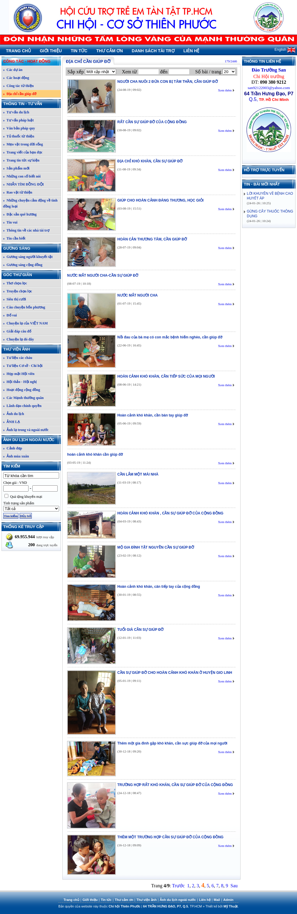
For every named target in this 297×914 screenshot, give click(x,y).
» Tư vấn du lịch (16, 112)
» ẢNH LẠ (11, 422)
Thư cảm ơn (109, 50)
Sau (234, 885)
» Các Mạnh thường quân (23, 398)
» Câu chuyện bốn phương (24, 307)
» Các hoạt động (16, 78)
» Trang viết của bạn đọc (22, 152)
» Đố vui (10, 315)
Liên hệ (192, 50)
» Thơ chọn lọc (15, 283)
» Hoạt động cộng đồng (21, 390)
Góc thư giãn (31, 274)
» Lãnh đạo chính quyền (22, 406)
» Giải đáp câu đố (17, 331)
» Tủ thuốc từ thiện (18, 136)
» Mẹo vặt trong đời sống (23, 144)
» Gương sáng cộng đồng (22, 265)
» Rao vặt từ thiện (17, 192)
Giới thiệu (51, 50)
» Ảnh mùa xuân (16, 456)
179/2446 (231, 61)
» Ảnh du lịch (13, 414)
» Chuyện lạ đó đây (18, 339)
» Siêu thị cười (14, 299)
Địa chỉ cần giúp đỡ (88, 61)
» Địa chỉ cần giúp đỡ (19, 94)
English (285, 49)
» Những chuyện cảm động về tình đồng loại (30, 203)
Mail (217, 900)
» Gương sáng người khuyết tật (28, 257)
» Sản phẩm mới (16, 168)
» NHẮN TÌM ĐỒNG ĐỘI (23, 184)
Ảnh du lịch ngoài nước (31, 439)
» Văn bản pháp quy (19, 128)
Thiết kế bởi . (222, 906)
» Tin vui (10, 222)
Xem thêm (225, 90)
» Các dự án (12, 70)
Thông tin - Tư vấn (31, 103)
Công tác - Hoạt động (31, 61)
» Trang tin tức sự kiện (21, 160)
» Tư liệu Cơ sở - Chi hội (22, 366)
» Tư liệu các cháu (17, 358)
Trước (178, 885)
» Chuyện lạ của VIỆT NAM (25, 323)
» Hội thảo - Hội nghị (20, 382)
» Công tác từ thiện (18, 86)
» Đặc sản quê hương (20, 214)
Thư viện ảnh (31, 349)
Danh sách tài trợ (153, 50)
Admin (228, 900)
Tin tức (79, 50)
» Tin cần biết (14, 238)
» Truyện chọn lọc (17, 291)
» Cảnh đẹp (12, 448)
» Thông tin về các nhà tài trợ (26, 230)
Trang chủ (18, 50)
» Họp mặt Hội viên (18, 374)
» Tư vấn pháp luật (18, 120)
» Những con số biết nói (22, 176)
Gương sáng (31, 248)
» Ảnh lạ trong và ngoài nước (25, 430)
